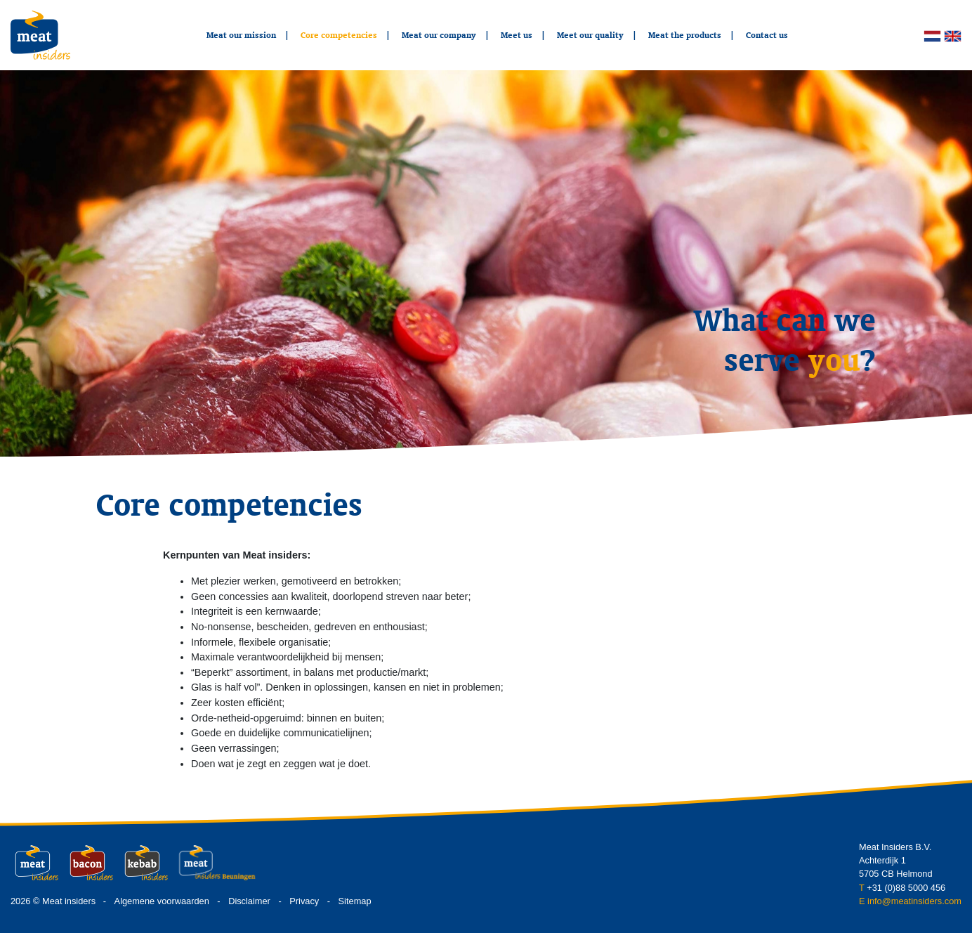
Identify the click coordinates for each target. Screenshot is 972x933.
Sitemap (355, 901)
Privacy (304, 901)
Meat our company (439, 35)
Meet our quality (590, 35)
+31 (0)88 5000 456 (906, 887)
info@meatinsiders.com (914, 901)
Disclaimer (249, 901)
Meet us (516, 35)
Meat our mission (241, 35)
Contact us (767, 35)
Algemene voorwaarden (161, 901)
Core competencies (339, 35)
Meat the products (684, 35)
